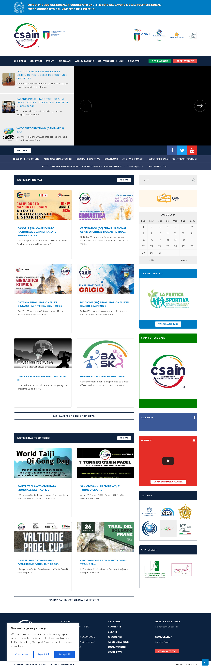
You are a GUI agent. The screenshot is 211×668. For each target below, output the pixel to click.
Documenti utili (157, 166)
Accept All (65, 654)
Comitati (36, 61)
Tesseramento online (26, 159)
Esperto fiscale (158, 159)
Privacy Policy (186, 664)
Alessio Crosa (162, 641)
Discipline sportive (88, 159)
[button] (193, 180)
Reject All (43, 654)
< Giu (151, 260)
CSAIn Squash (135, 166)
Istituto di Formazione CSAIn (60, 166)
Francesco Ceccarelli (166, 626)
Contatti (134, 61)
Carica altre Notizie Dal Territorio (74, 600)
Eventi (50, 61)
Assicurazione (84, 61)
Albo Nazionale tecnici (58, 159)
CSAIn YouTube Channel (168, 481)
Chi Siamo (20, 61)
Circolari (64, 61)
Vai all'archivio (168, 324)
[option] (142, 105)
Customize (21, 654)
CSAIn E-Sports (113, 166)
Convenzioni (106, 61)
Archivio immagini (133, 159)
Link (121, 61)
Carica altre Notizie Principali (74, 416)
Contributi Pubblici (184, 159)
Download (111, 159)
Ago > (184, 260)
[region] (43, 642)
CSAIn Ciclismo (91, 166)
